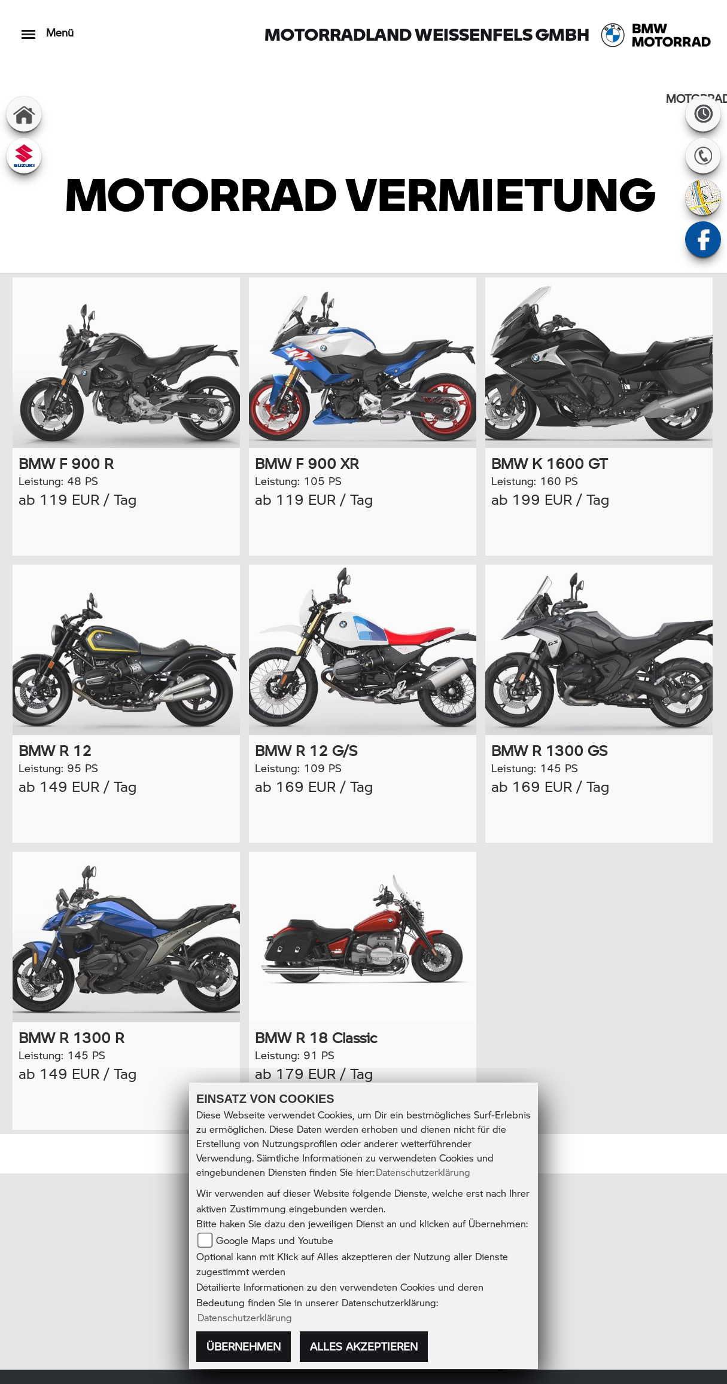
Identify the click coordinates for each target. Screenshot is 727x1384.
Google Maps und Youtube (274, 1240)
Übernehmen (243, 1346)
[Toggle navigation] (28, 28)
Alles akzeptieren (364, 1346)
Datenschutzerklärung (423, 1172)
